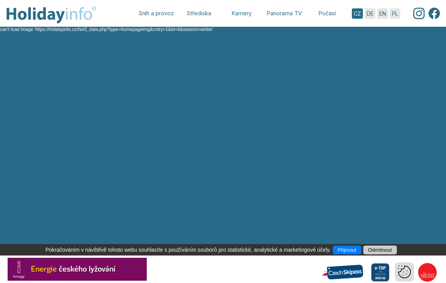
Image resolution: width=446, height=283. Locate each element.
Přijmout (347, 250)
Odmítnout (380, 250)
